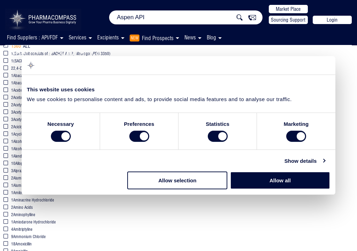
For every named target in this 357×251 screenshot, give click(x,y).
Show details (300, 161)
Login (332, 20)
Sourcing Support (288, 20)
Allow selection (177, 180)
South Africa (77, 51)
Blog (211, 37)
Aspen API (28, 51)
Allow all (280, 180)
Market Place (288, 9)
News (190, 37)
